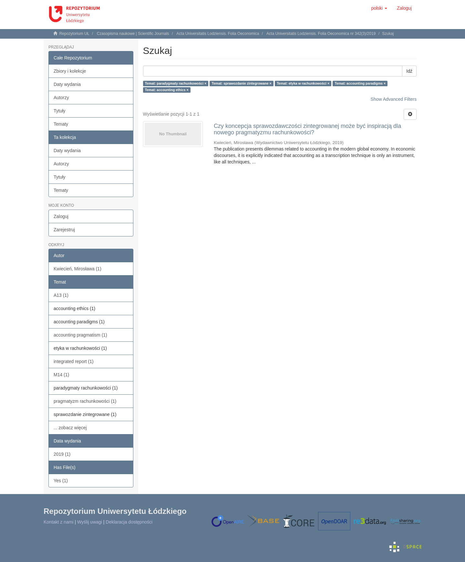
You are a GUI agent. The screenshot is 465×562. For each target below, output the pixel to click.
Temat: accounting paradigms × (360, 83)
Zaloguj (61, 216)
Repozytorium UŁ (74, 33)
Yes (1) (61, 480)
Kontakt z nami (59, 522)
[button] (379, 8)
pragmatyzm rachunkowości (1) (85, 401)
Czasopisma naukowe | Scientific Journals (133, 33)
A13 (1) (61, 295)
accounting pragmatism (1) (80, 335)
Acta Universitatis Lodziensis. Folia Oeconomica (217, 33)
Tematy (61, 124)
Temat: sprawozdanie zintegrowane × (242, 83)
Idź (409, 71)
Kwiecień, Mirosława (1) (77, 268)
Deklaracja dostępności (129, 522)
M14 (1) (61, 374)
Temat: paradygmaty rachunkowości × (175, 83)
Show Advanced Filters (394, 99)
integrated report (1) (74, 361)
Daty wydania (67, 84)
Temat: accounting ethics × (167, 90)
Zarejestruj (64, 229)
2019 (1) (62, 454)
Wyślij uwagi (89, 522)
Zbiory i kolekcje (70, 71)
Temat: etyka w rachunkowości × (303, 83)
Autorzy (61, 97)
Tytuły (60, 110)
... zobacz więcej (70, 427)
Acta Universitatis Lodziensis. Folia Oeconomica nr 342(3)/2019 (321, 33)
